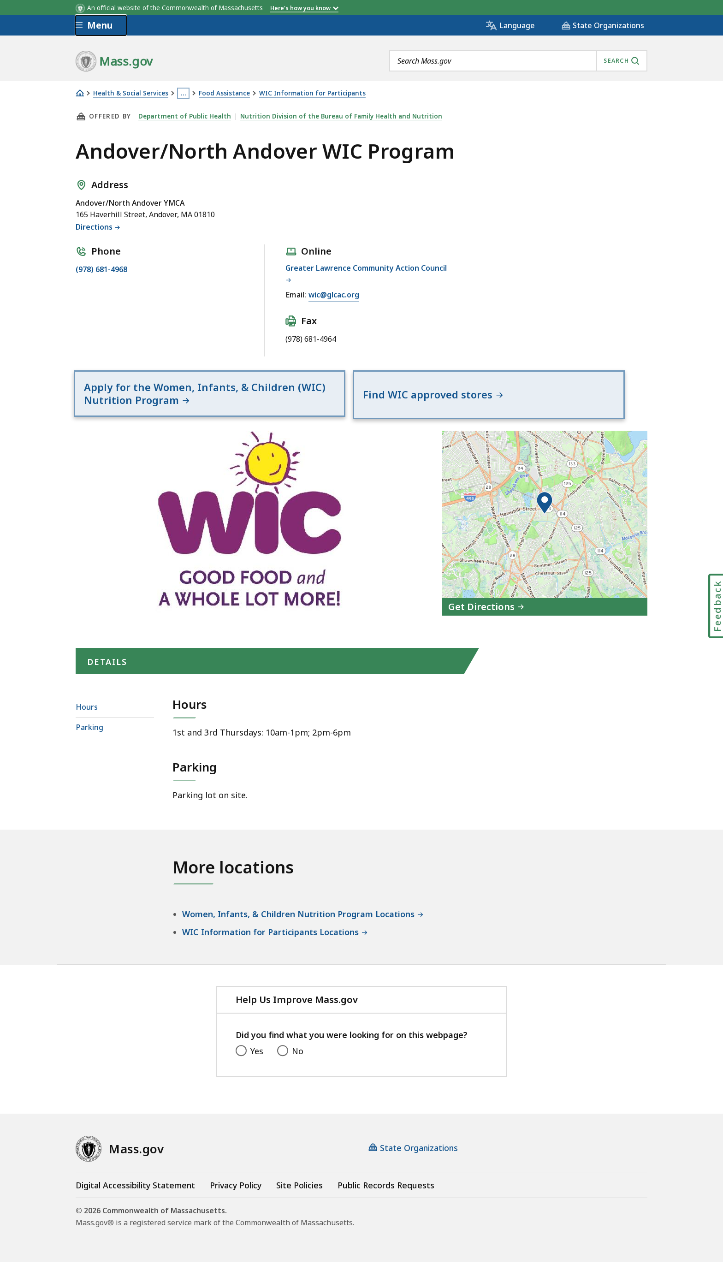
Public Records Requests (386, 1199)
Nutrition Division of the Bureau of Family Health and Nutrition (339, 116)
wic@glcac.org (333, 295)
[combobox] (518, 60)
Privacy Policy (235, 1199)
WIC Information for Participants (312, 93)
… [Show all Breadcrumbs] (183, 93)
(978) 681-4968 (101, 269)
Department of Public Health (183, 116)
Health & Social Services (130, 93)
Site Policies (299, 1199)
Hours (87, 721)
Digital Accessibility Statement (135, 1199)
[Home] (79, 93)
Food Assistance (224, 93)
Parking (89, 741)
